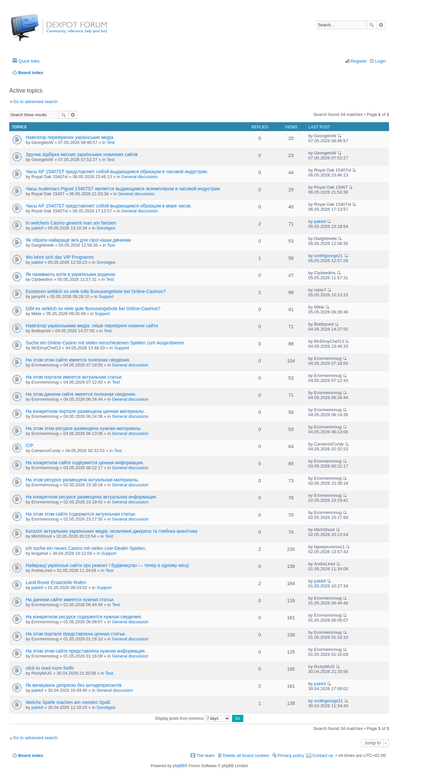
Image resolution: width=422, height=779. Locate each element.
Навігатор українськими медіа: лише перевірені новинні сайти (92, 325)
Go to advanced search (35, 101)
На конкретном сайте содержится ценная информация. (85, 462)
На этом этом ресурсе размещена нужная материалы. (84, 428)
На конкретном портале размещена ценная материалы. (85, 411)
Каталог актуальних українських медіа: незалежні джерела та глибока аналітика (111, 531)
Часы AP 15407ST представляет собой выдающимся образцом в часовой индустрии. (117, 171)
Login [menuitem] (380, 61)
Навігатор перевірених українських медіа (69, 137)
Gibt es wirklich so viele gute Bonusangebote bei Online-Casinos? (93, 308)
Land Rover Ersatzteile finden (56, 582)
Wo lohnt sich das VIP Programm (60, 257)
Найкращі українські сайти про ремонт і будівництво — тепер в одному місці (107, 565)
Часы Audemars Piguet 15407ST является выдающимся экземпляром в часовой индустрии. (123, 188)
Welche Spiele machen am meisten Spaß (68, 702)
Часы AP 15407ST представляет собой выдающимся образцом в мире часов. (109, 205)
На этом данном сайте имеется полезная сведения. (81, 394)
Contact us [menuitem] (322, 755)
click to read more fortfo (50, 668)
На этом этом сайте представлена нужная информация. (86, 651)
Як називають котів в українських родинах (70, 274)
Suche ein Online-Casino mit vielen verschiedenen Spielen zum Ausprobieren (105, 342)
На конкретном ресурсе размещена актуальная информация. (91, 496)
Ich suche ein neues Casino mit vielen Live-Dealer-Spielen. (86, 548)
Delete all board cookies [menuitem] (246, 755)
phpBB (179, 766)
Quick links (29, 61)
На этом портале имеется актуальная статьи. (74, 377)
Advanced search (381, 25)
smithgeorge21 (328, 255)
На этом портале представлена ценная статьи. (76, 633)
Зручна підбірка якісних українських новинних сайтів (82, 154)
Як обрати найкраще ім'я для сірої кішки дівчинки (78, 240)
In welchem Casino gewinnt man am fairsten (71, 223)
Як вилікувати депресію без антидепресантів (73, 685)
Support (106, 296)
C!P (29, 445)
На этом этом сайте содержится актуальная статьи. (81, 514)
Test (111, 142)
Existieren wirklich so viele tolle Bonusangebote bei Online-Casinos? (96, 291)
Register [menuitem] (359, 61)
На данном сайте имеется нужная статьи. (70, 599)
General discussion (139, 176)
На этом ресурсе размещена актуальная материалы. (82, 479)
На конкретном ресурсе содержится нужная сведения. (84, 616)
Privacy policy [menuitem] (291, 755)
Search (372, 25)
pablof (37, 228)
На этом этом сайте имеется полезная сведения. (78, 360)
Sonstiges (106, 228)
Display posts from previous (192, 718)
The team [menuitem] (205, 755)
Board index (30, 755)
